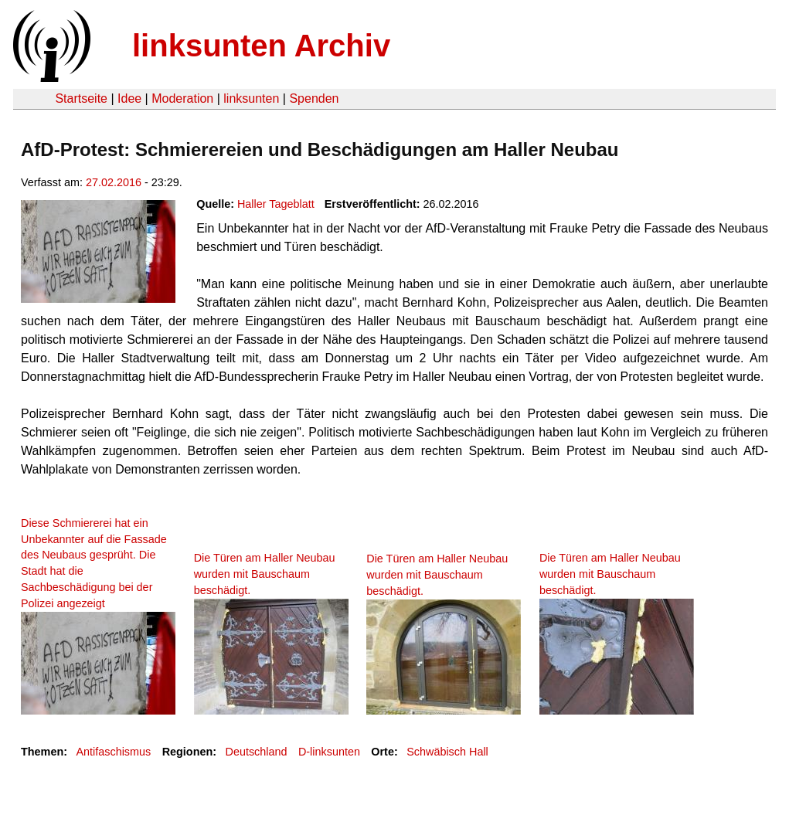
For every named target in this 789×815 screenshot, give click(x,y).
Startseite (81, 98)
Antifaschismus (113, 751)
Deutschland (256, 751)
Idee (129, 98)
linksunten (251, 98)
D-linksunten (329, 751)
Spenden (313, 98)
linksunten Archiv (261, 46)
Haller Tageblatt (276, 204)
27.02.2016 (113, 182)
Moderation (182, 98)
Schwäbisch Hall (447, 751)
